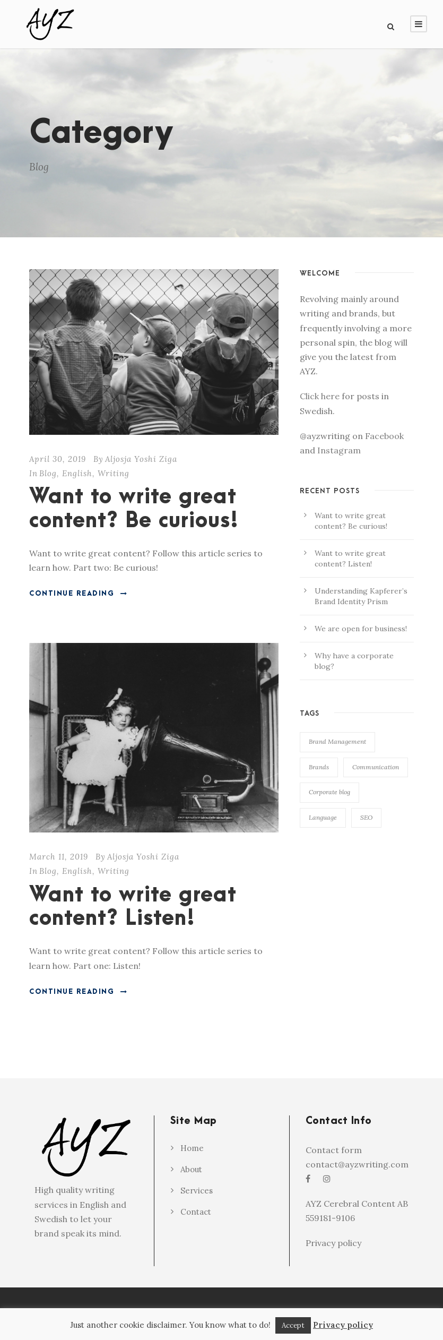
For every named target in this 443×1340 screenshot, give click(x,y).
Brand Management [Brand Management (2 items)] (337, 741)
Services (196, 1191)
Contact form (334, 1150)
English (77, 473)
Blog (48, 473)
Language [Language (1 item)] (323, 817)
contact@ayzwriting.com (357, 1164)
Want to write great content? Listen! (133, 907)
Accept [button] (293, 1325)
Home (192, 1148)
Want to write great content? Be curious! (134, 509)
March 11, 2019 (58, 857)
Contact (195, 1212)
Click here (320, 396)
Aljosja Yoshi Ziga (141, 459)
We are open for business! (361, 628)
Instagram (339, 450)
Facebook (384, 436)
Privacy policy (333, 1243)
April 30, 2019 (57, 459)
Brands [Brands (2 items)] (319, 767)
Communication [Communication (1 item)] (375, 767)
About (191, 1169)
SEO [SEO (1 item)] (366, 817)
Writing (113, 473)
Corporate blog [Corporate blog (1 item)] (329, 792)
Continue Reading (78, 593)
